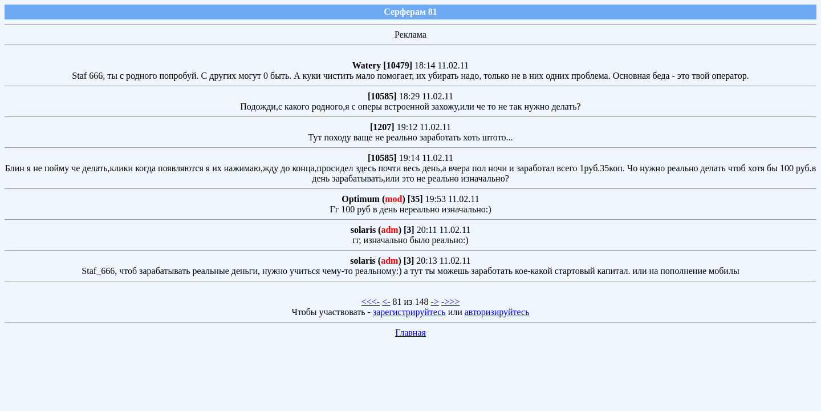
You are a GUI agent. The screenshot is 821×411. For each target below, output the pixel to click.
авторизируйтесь (497, 312)
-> (434, 302)
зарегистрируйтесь (409, 312)
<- (386, 302)
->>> (450, 302)
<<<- (370, 302)
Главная (410, 332)
